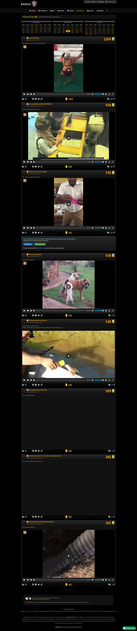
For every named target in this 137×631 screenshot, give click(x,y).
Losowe (90, 10)
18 (40, 29)
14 (23, 29)
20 (49, 29)
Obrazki (61, 10)
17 (36, 29)
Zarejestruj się (110, 1)
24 (36, 31)
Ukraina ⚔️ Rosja (29, 17)
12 (45, 28)
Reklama (68, 627)
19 (45, 29)
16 (32, 29)
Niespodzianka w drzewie (38, 390)
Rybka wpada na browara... (38, 320)
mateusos (29, 173)
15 (27, 29)
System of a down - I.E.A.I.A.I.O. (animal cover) (45, 456)
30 (32, 32)
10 (36, 28)
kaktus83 (29, 40)
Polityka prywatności (77, 627)
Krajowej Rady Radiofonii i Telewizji (40, 599)
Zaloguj (101, 1)
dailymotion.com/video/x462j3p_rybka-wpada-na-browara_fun (44, 327)
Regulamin (58, 627)
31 (36, 32)
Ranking (100, 10)
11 (40, 28)
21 (23, 31)
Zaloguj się (28, 244)
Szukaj (94, 1)
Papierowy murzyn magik (38, 172)
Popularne (80, 10)
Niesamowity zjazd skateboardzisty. (41, 522)
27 (49, 31)
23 (32, 31)
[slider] (59, 94)
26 (45, 31)
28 (23, 32)
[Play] (24, 94)
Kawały (70, 10)
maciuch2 (29, 256)
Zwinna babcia (34, 38)
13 (49, 28)
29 (27, 32)
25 (40, 31)
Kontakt (63, 627)
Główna (32, 10)
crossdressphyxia (30, 523)
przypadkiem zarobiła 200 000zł (40, 104)
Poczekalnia (43, 10)
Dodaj (88, 1)
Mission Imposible (35, 254)
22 (27, 31)
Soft (52, 10)
